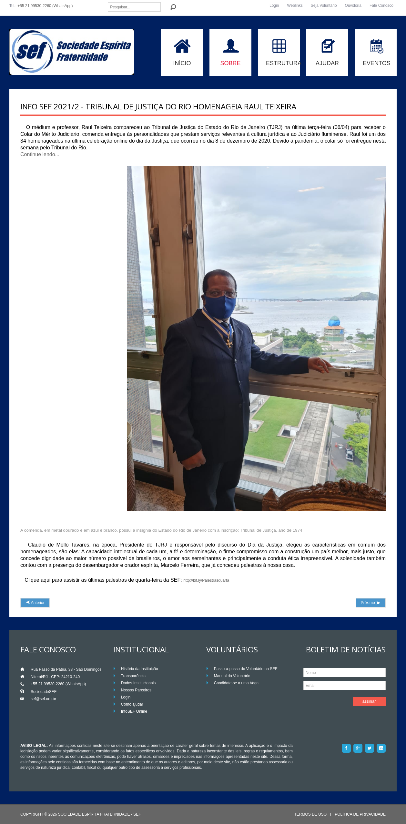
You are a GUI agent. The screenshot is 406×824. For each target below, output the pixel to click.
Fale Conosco (381, 5)
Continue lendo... (39, 154)
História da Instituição (139, 669)
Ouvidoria (353, 5)
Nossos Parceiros (136, 690)
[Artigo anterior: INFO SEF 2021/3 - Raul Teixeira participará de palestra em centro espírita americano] (35, 603)
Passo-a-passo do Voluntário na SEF (246, 669)
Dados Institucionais (138, 683)
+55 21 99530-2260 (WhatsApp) (45, 6)
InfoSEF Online (134, 711)
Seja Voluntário (324, 5)
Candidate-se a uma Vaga (236, 683)
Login (274, 5)
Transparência (133, 676)
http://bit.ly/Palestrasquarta (206, 580)
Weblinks (294, 5)
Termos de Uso (310, 814)
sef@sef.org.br (43, 699)
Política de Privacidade (360, 814)
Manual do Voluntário (232, 676)
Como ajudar (132, 704)
